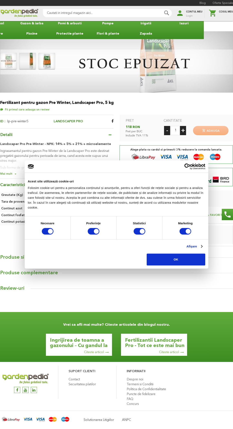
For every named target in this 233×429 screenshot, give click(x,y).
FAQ (130, 399)
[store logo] (19, 13)
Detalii (6, 135)
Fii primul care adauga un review (27, 109)
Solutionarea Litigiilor (99, 419)
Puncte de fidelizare (141, 394)
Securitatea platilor (82, 384)
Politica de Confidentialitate (146, 389)
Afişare (191, 246)
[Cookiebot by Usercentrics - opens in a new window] (187, 166)
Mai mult (6, 173)
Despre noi (135, 379)
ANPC (126, 419)
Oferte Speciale (223, 3)
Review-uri (12, 288)
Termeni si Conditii (140, 384)
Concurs (133, 403)
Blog (203, 3)
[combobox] (107, 13)
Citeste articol (94, 352)
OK (176, 259)
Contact (74, 379)
